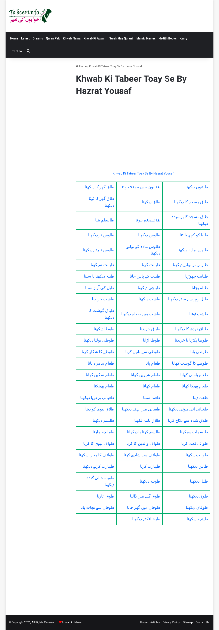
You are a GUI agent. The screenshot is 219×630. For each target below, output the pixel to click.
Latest (25, 38)
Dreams (38, 38)
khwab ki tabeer (72, 622)
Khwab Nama (72, 38)
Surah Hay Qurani (121, 38)
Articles (155, 622)
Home (14, 38)
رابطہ (183, 38)
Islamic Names (145, 38)
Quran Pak (53, 38)
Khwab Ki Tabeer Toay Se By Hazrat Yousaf (143, 173)
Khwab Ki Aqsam (95, 38)
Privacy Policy (171, 622)
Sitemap (188, 622)
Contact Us (202, 622)
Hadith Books (168, 38)
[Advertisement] (143, 134)
